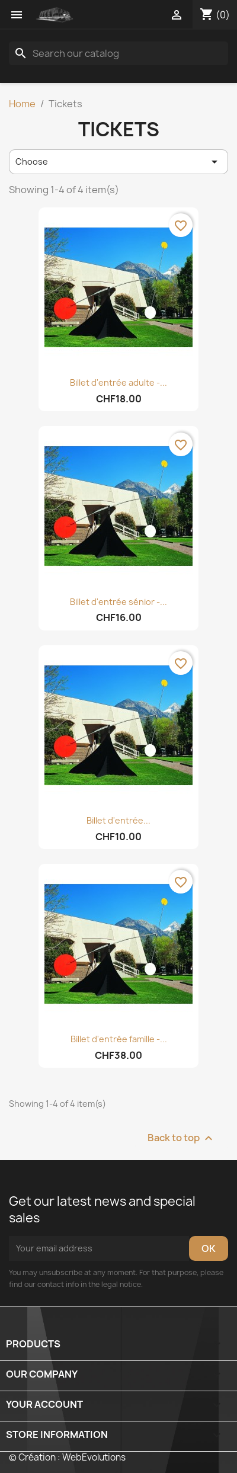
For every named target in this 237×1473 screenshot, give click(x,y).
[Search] (118, 53)
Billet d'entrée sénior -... (118, 601)
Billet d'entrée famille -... (119, 1039)
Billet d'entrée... (118, 820)
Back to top (182, 1138)
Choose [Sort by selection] (118, 162)
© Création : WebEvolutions (67, 1457)
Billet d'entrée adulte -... (118, 382)
